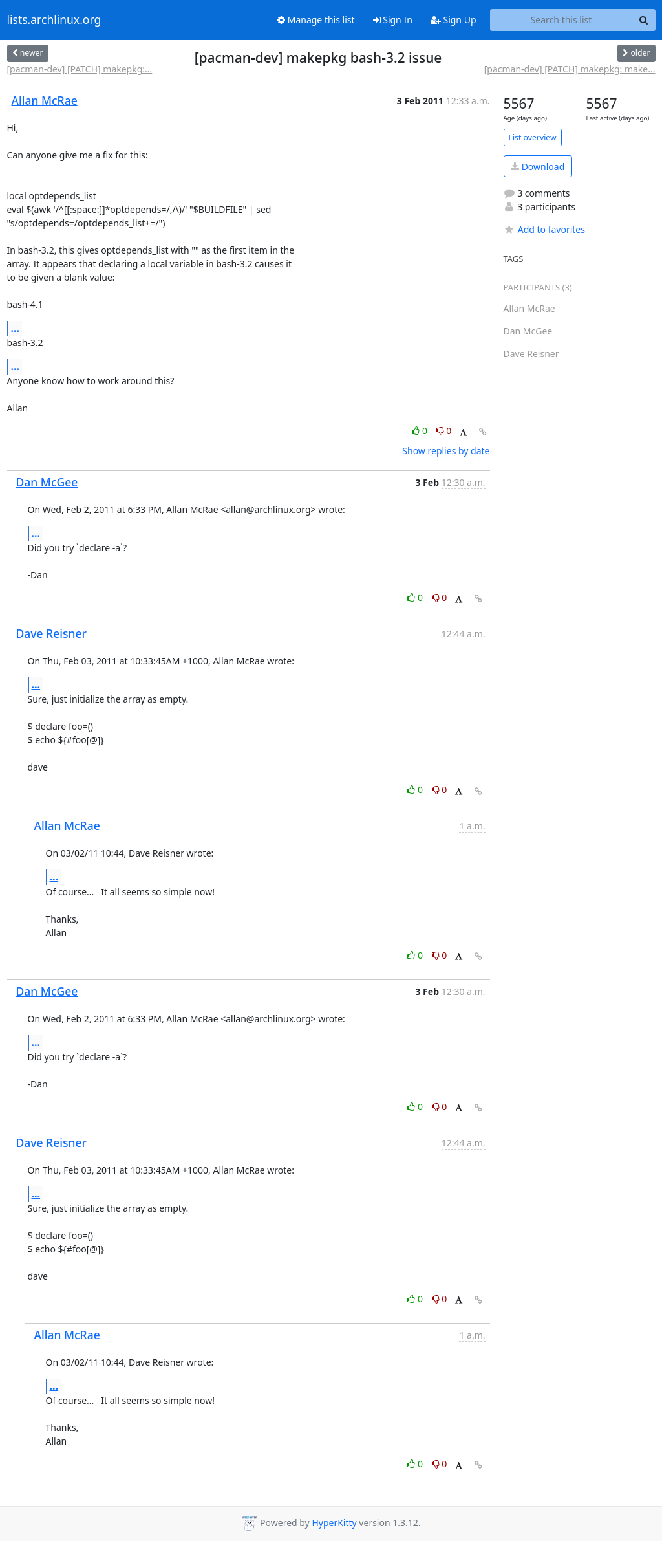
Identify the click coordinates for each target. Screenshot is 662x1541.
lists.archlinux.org (54, 20)
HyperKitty (334, 1522)
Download (537, 166)
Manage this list (316, 20)
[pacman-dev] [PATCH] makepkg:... (80, 69)
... (15, 328)
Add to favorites (544, 229)
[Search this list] (561, 20)
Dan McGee (47, 482)
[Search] (644, 20)
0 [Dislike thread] (444, 430)
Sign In (392, 20)
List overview (533, 137)
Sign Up (453, 20)
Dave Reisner (51, 633)
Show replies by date (445, 450)
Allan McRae (45, 100)
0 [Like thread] (420, 430)
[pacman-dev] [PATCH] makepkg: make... (570, 69)
